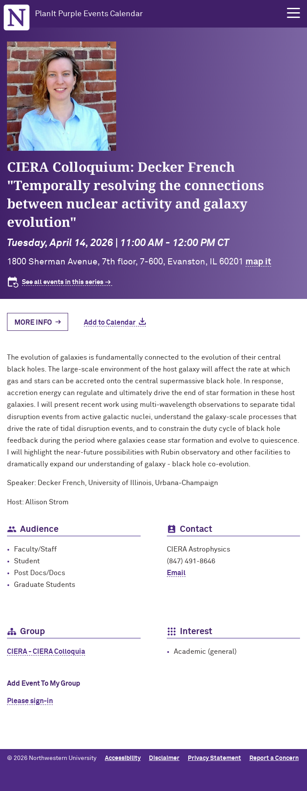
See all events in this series (62, 282)
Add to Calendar (109, 322)
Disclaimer (164, 758)
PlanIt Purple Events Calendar (89, 14)
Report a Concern (274, 758)
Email (176, 572)
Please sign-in (30, 700)
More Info (33, 322)
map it (258, 261)
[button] (293, 13)
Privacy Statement (214, 758)
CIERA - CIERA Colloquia (46, 651)
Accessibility (123, 758)
